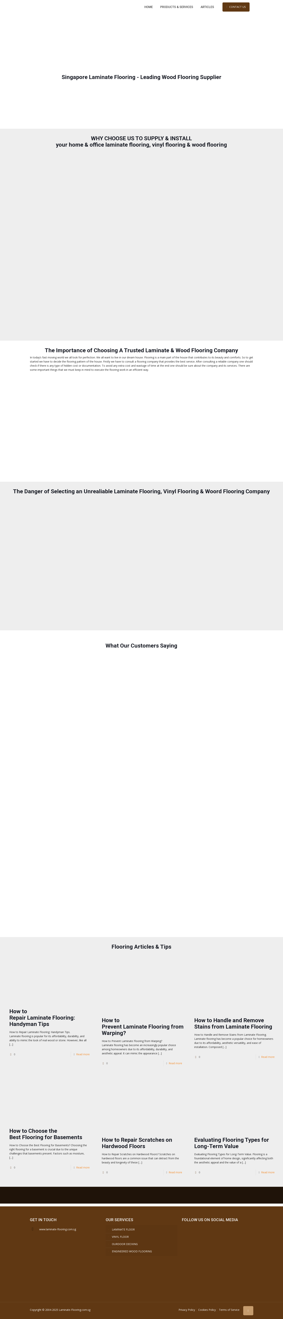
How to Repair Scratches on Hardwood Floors (137, 1143)
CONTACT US (236, 7)
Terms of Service (229, 1310)
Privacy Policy (187, 1310)
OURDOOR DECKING (125, 1244)
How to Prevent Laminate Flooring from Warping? (143, 1026)
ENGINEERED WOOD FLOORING (132, 1251)
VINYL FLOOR (120, 1237)
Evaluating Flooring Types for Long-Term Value (231, 1143)
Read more (83, 1054)
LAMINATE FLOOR (123, 1229)
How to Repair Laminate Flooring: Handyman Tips (42, 1017)
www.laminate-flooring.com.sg (57, 1229)
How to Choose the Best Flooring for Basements (45, 1134)
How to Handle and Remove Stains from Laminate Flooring (233, 1023)
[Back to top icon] (248, 1310)
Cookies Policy (207, 1310)
